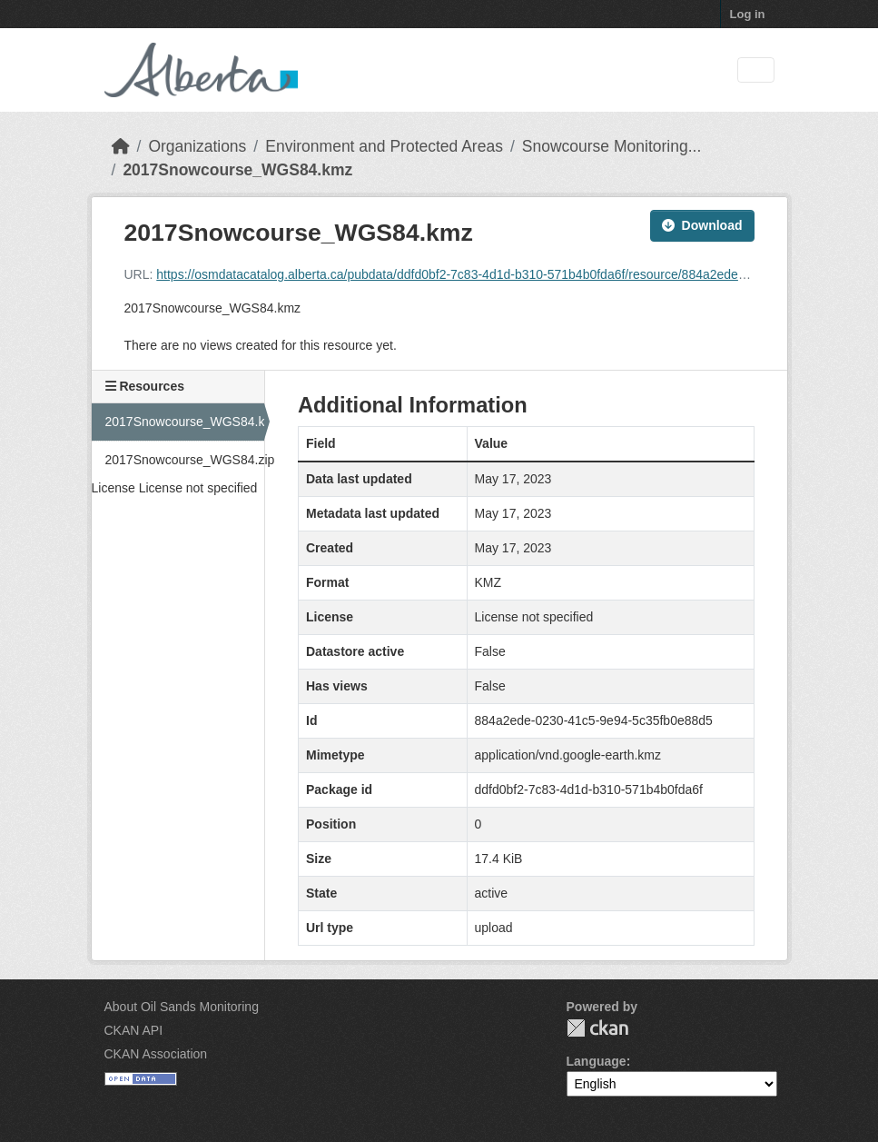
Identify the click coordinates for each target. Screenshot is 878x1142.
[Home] (121, 146)
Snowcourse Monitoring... (611, 146)
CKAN (597, 1028)
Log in (747, 14)
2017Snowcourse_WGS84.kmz (237, 170)
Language (596, 1061)
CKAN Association (156, 1054)
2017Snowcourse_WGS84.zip (185, 459)
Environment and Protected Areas (384, 146)
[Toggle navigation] (755, 70)
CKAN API (133, 1030)
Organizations (197, 146)
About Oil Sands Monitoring (181, 1006)
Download (702, 225)
